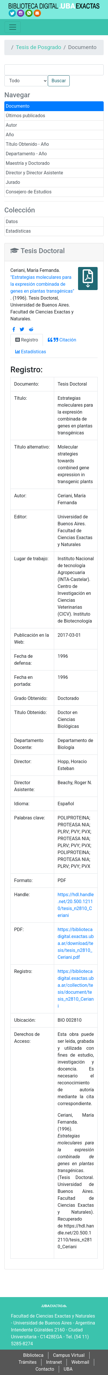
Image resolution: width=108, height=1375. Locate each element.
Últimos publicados (25, 115)
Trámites (27, 1362)
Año (10, 134)
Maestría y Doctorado (28, 163)
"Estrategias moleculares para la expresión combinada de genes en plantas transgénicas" (42, 284)
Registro (26, 340)
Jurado (13, 182)
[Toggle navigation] (13, 27)
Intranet (54, 1362)
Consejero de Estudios (29, 192)
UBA (68, 1369)
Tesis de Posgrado (38, 47)
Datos (12, 221)
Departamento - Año (26, 153)
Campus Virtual (69, 1355)
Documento (17, 106)
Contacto (44, 1369)
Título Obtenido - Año (27, 144)
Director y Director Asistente (34, 172)
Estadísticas (18, 231)
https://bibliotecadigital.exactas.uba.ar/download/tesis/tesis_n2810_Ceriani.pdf (76, 943)
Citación (62, 340)
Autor (11, 125)
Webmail (80, 1362)
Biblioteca (33, 1355)
